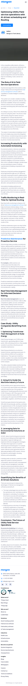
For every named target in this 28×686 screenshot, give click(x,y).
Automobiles (4, 641)
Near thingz (4, 603)
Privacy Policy (5, 676)
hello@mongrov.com (7, 581)
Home (3, 8)
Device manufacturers (7, 650)
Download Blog (7, 25)
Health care (4, 635)
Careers (3, 668)
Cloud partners (5, 653)
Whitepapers (4, 665)
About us (3, 612)
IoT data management (7, 629)
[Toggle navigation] (26, 2)
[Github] (10, 584)
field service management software (14, 205)
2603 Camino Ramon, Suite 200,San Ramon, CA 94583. (10, 574)
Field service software (7, 623)
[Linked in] (2, 584)
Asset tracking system (7, 621)
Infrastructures (5, 638)
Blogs (9, 8)
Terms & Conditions (6, 673)
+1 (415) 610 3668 (6, 578)
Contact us (4, 671)
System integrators (6, 647)
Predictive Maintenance (12, 238)
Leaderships (4, 615)
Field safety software (7, 626)
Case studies (5, 662)
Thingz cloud (4, 600)
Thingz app (4, 605)
